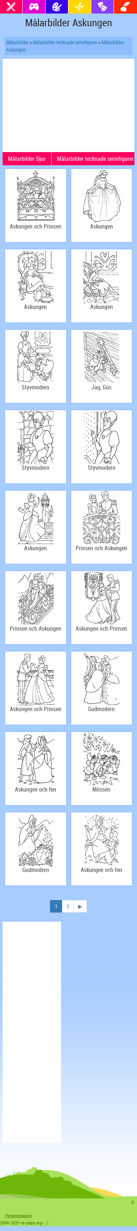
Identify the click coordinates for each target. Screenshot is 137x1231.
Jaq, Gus (101, 387)
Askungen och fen (35, 789)
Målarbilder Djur (27, 159)
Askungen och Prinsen (35, 226)
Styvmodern (35, 387)
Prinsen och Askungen (101, 548)
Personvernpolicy (18, 1215)
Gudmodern (101, 709)
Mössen (101, 789)
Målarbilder (17, 42)
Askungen (101, 226)
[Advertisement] (68, 104)
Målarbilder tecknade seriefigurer (65, 42)
